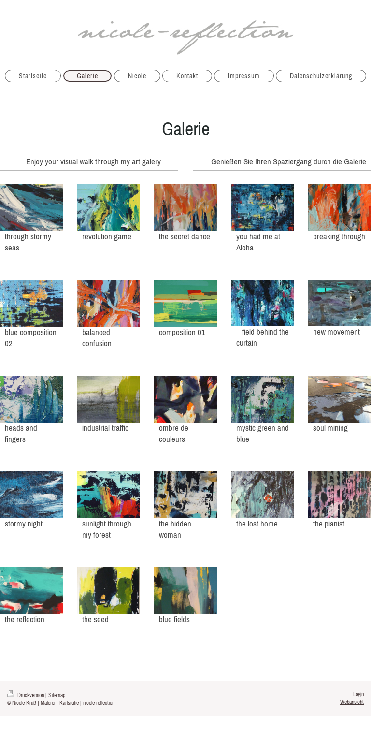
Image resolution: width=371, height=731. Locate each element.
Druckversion (26, 695)
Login (358, 694)
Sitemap (56, 695)
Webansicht (352, 702)
